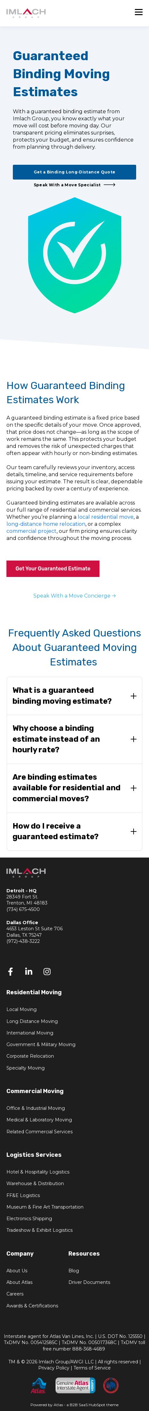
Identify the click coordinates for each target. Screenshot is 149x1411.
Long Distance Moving (32, 1021)
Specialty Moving (25, 1068)
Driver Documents (89, 1282)
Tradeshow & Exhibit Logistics (39, 1230)
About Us (16, 1271)
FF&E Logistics (23, 1195)
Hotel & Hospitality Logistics (37, 1172)
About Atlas (19, 1282)
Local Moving (21, 1009)
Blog (73, 1271)
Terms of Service (92, 1368)
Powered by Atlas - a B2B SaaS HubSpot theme (74, 1404)
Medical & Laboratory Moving (39, 1120)
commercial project (31, 531)
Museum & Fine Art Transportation (44, 1207)
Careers (14, 1294)
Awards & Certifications (32, 1306)
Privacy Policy (53, 1368)
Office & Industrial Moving (35, 1108)
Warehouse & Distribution (35, 1183)
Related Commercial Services (39, 1132)
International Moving (29, 1033)
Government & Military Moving (40, 1044)
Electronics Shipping (29, 1218)
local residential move (106, 517)
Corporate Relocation (30, 1056)
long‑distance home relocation (45, 524)
